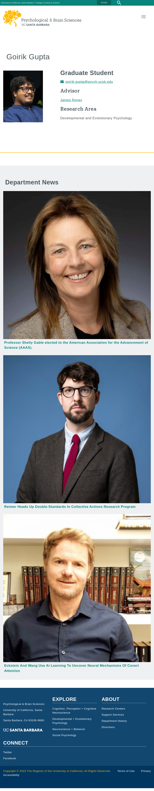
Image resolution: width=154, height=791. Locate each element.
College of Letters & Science (48, 3)
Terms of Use (126, 773)
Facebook (9, 761)
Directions (108, 729)
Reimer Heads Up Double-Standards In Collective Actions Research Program (70, 509)
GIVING (104, 3)
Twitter (7, 755)
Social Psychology (64, 738)
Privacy (146, 773)
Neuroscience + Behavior (68, 731)
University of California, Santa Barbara (17, 3)
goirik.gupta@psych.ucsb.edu (89, 84)
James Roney (71, 103)
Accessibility (11, 777)
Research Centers (113, 711)
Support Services (113, 717)
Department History (114, 723)
